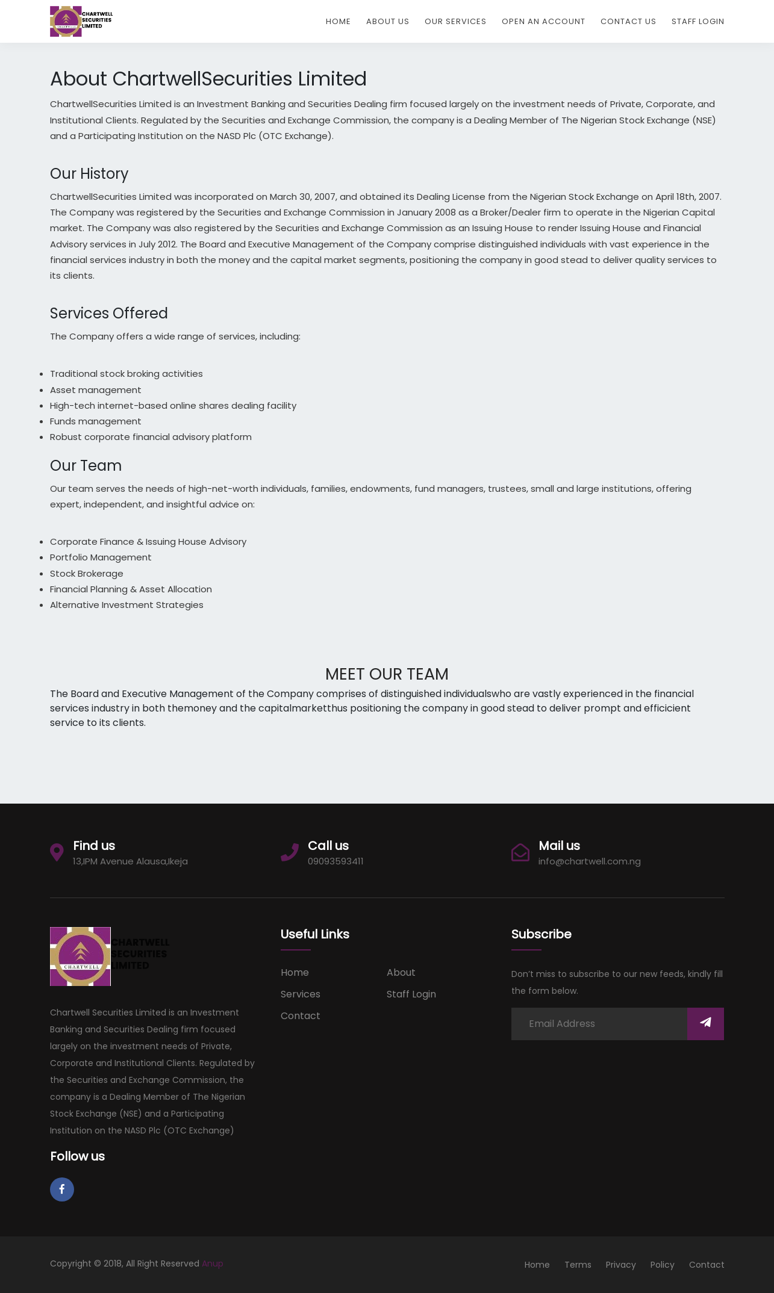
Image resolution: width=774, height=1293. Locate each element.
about (401, 972)
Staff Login (698, 21)
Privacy (621, 1265)
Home (338, 21)
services (300, 994)
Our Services (456, 21)
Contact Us (629, 21)
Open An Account (543, 21)
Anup (212, 1263)
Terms (577, 1265)
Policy (663, 1265)
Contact (300, 1016)
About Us (388, 21)
